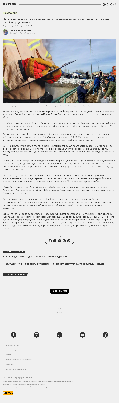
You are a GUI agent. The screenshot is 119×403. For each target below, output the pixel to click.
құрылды (7, 217)
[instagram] (36, 335)
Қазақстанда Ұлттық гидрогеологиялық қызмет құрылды (35, 256)
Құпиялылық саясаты (14, 350)
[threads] (105, 335)
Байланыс (10, 364)
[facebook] (13, 335)
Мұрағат (9, 355)
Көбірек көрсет (59, 291)
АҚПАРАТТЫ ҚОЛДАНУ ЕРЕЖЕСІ (16, 369)
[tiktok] (59, 335)
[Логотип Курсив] (10, 4)
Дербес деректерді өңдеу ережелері (19, 360)
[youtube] (82, 335)
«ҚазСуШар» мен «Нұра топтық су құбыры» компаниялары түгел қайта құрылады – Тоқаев (53, 264)
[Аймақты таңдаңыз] (104, 4)
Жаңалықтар (10, 13)
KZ (109, 5)
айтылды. (8, 117)
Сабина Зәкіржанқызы (21, 31)
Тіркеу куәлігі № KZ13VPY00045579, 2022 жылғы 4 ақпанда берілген (24, 384)
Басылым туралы (12, 345)
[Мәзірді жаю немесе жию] (114, 4)
